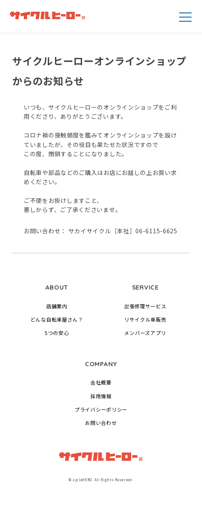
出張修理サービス (145, 306)
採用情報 (101, 396)
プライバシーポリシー (101, 409)
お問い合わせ (101, 422)
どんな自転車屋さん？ (56, 319)
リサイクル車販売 (145, 319)
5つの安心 (57, 332)
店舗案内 (56, 306)
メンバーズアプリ (145, 332)
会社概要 (101, 382)
